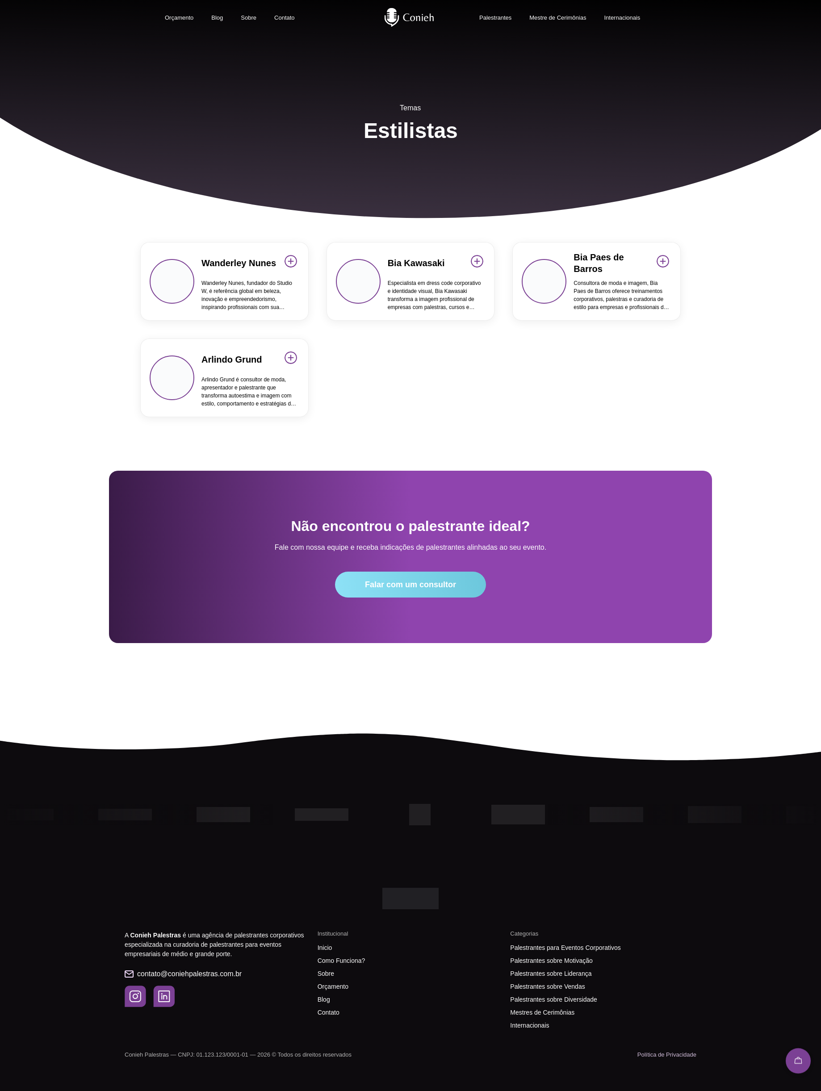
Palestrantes (495, 17)
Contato (284, 17)
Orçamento (179, 17)
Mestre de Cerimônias (557, 17)
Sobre (248, 17)
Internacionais (622, 17)
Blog (217, 17)
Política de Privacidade (666, 1054)
